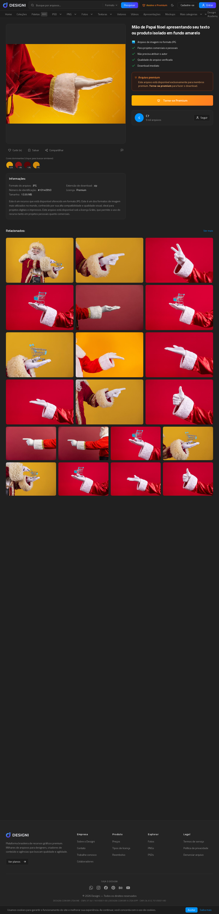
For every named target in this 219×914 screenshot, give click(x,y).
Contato (81, 848)
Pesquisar (129, 5)
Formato (111, 5)
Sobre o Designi (86, 841)
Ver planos (17, 861)
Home (8, 14)
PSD (57, 14)
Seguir (202, 118)
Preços (116, 841)
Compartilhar (54, 150)
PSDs (151, 855)
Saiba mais (206, 910)
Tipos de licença (121, 848)
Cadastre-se (187, 5)
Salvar (33, 150)
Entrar (207, 5)
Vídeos (135, 14)
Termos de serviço (193, 841)
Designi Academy (211, 14)
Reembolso (118, 855)
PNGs (151, 848)
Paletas (39, 14)
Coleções (22, 14)
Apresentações (152, 14)
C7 (147, 116)
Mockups (170, 14)
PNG (72, 14)
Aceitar (191, 910)
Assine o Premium (154, 5)
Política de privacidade (195, 848)
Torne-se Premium (172, 100)
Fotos (87, 14)
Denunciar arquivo (193, 855)
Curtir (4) (15, 150)
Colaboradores (85, 861)
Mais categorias (191, 14)
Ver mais (208, 231)
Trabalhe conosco (87, 855)
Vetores (121, 14)
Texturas (105, 14)
